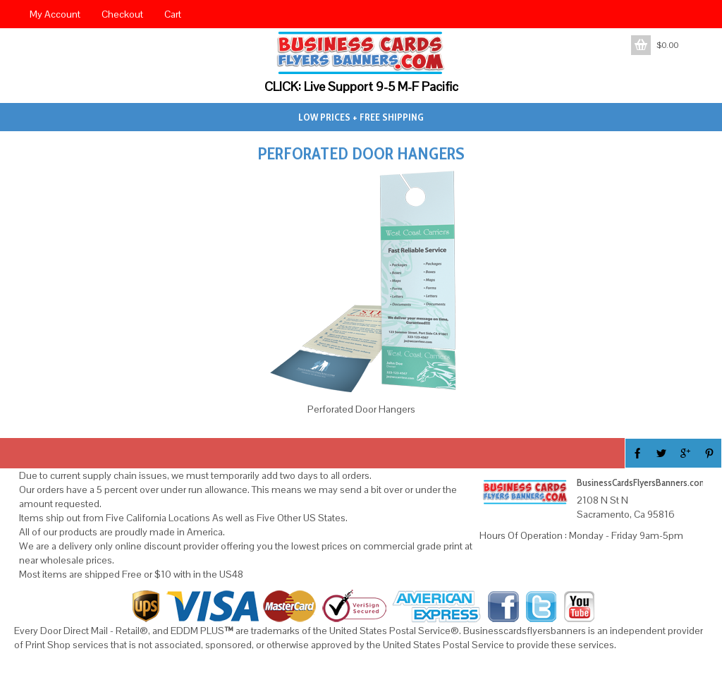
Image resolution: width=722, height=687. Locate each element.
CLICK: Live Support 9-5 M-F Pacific (361, 86)
